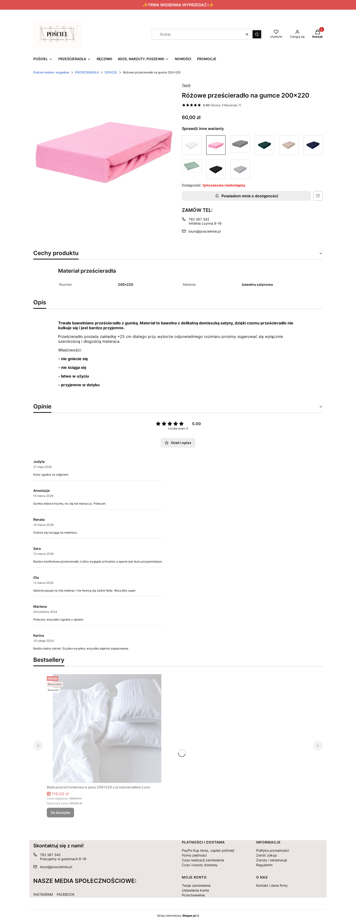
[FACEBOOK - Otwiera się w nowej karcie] (66, 893)
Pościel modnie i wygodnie (51, 72)
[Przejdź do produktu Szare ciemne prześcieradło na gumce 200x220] (240, 145)
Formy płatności (194, 855)
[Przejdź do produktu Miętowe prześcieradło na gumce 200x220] (191, 169)
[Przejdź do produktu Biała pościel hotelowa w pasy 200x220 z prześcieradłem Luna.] (107, 728)
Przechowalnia (193, 895)
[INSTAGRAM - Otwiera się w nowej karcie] (43, 893)
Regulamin (264, 865)
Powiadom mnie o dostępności (246, 195)
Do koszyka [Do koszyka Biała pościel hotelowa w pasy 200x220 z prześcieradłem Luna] (60, 812)
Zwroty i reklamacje (271, 860)
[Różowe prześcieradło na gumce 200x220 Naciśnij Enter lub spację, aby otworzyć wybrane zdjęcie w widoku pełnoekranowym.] (103, 149)
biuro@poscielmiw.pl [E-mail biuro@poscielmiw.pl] (205, 231)
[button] (257, 34)
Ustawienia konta (195, 890)
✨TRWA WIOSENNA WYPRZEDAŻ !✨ (178, 4)
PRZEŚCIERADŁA (87, 72)
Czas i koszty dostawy (200, 865)
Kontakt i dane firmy (272, 885)
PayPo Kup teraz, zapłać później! (208, 850)
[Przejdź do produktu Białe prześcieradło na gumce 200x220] (191, 145)
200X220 (110, 72)
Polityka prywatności (272, 850)
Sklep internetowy (176, 915)
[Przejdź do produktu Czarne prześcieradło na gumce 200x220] (216, 169)
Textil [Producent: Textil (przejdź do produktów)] (186, 85)
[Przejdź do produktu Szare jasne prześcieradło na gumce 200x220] (240, 169)
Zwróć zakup (266, 855)
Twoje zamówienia (196, 885)
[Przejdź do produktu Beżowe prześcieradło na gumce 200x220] (289, 145)
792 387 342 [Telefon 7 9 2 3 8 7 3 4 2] (199, 219)
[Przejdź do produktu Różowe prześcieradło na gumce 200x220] (216, 145)
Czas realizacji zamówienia (203, 860)
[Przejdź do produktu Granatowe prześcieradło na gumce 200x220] (313, 145)
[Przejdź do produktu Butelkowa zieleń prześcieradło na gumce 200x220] (264, 145)
